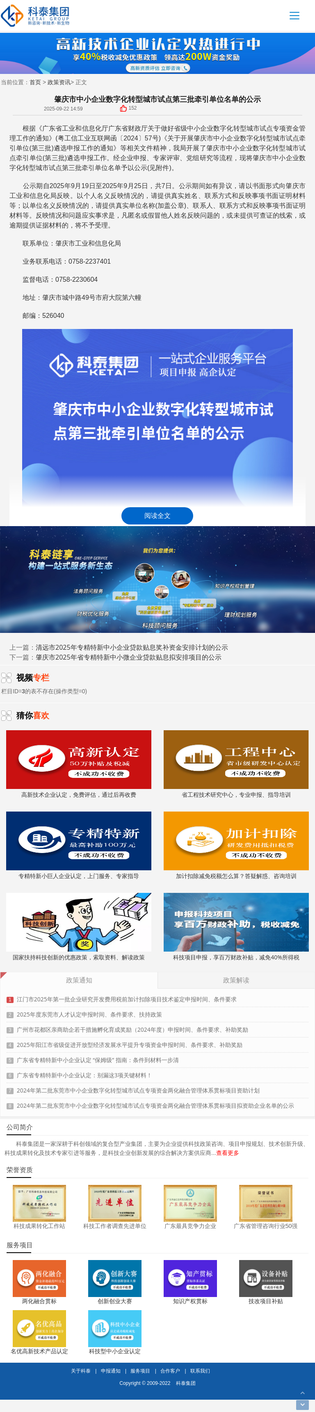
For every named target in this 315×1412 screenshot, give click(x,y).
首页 (35, 82)
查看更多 (227, 1153)
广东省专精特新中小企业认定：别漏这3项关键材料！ (84, 1072)
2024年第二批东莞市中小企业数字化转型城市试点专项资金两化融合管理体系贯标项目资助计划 (138, 1088)
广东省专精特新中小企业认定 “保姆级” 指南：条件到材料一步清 (98, 1057)
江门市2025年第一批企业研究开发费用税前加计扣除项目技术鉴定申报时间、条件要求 (127, 996)
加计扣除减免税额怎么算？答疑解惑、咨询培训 (236, 846)
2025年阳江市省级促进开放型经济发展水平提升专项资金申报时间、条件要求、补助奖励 (129, 1042)
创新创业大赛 (115, 1301)
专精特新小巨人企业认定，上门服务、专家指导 (78, 846)
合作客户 (170, 1370)
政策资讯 (59, 82)
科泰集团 (186, 1383)
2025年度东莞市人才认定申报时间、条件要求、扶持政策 (89, 1012)
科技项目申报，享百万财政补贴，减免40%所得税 (236, 927)
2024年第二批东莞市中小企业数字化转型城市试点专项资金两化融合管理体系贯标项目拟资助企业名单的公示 (155, 1103)
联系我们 (200, 1370)
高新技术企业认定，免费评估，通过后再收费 (78, 764)
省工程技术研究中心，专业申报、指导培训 (236, 764)
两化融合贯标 (39, 1301)
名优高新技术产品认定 (39, 1351)
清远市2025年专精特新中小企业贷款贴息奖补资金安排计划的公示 (132, 647)
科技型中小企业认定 (115, 1351)
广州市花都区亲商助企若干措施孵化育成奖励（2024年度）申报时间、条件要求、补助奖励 (132, 1027)
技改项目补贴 (266, 1301)
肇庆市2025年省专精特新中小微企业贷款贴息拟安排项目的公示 (128, 657)
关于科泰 (81, 1370)
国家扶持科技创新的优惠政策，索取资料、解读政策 (78, 927)
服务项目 (140, 1370)
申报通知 (111, 1370)
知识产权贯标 (190, 1301)
